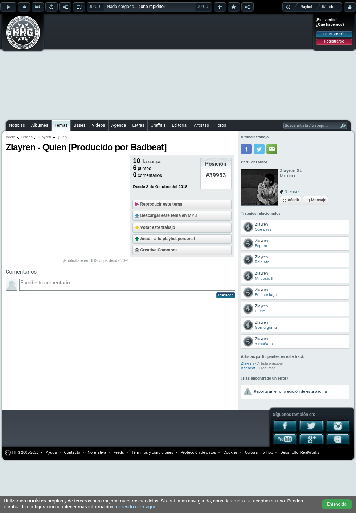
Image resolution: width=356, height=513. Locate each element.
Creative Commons (159, 250)
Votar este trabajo (157, 227)
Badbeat (248, 368)
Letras (138, 125)
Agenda (118, 125)
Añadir (293, 200)
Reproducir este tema (161, 204)
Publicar (225, 295)
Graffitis (158, 125)
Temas (60, 125)
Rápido (328, 6)
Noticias (17, 125)
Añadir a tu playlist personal (167, 238)
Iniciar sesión (334, 33)
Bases (80, 125)
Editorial (180, 125)
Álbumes (39, 125)
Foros (220, 125)
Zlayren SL (291, 170)
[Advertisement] (152, 66)
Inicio (10, 137)
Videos (98, 125)
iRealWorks (309, 452)
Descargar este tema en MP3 (168, 215)
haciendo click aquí (135, 506)
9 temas (292, 191)
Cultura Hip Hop (259, 452)
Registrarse (334, 41)
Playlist (306, 6)
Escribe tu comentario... (127, 285)
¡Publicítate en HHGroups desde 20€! (95, 260)
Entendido (337, 504)
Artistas (201, 125)
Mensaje (318, 200)
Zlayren (44, 137)
